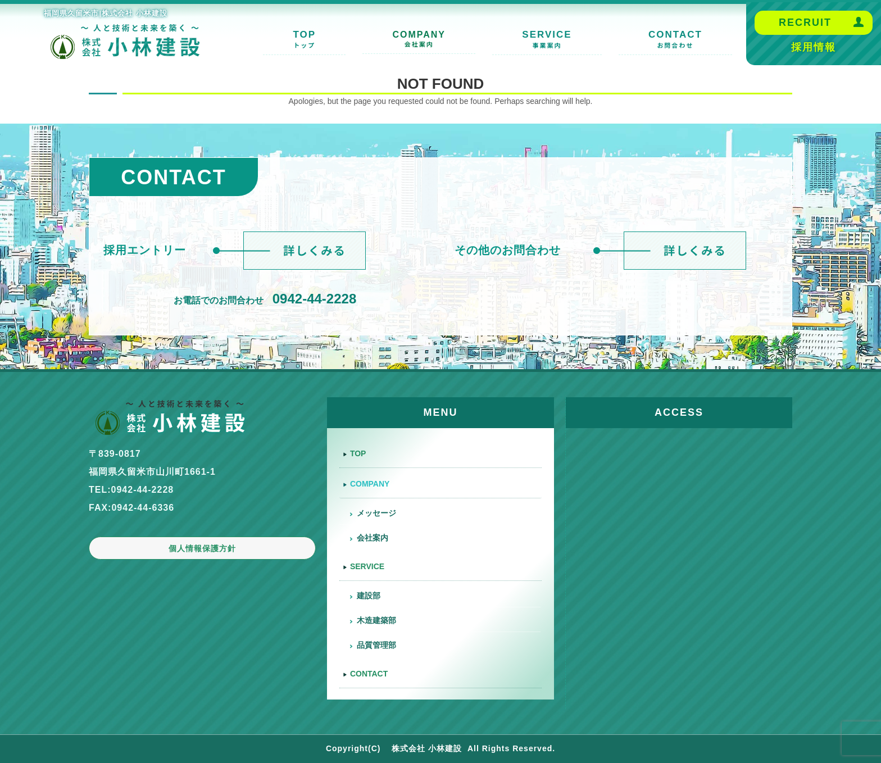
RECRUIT (805, 22)
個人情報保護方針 (202, 548)
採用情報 (813, 47)
